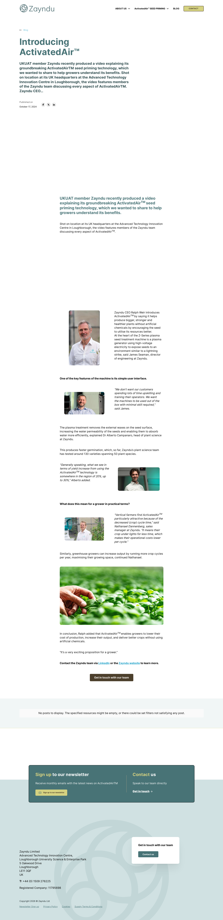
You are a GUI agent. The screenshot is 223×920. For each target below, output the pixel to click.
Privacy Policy (50, 903)
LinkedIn (104, 663)
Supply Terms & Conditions (88, 903)
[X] (48, 105)
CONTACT (193, 8)
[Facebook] (43, 105)
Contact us (148, 851)
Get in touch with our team (111, 677)
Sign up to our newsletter (51, 790)
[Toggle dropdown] (129, 8)
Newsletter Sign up (29, 903)
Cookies (66, 903)
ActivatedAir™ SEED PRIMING (149, 8)
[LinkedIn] (54, 105)
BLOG (176, 8)
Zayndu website (129, 663)
